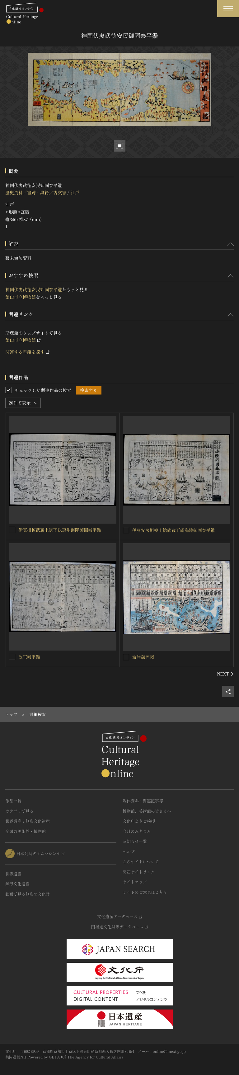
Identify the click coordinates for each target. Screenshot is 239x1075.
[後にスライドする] (225, 674)
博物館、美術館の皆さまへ (147, 811)
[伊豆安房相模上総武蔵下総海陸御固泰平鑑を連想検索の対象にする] (126, 530)
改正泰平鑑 (29, 657)
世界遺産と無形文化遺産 (27, 821)
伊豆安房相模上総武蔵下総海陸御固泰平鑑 (173, 530)
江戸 (74, 192)
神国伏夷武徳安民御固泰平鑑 (33, 289)
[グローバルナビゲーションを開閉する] (228, 8)
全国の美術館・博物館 (25, 831)
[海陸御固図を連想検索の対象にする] (126, 657)
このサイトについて (141, 861)
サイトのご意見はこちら (145, 892)
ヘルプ (129, 852)
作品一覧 (13, 801)
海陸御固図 (143, 657)
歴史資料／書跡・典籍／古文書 (35, 192)
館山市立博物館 (20, 297)
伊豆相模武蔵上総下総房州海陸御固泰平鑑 (59, 530)
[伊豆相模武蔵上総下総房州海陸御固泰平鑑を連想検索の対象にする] (12, 530)
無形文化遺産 (17, 884)
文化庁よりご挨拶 (139, 821)
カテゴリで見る (19, 811)
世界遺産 (13, 874)
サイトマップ (135, 882)
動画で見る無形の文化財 (27, 894)
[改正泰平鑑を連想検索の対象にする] (12, 657)
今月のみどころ (137, 831)
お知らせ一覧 (135, 841)
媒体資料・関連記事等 (143, 801)
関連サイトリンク (139, 872)
